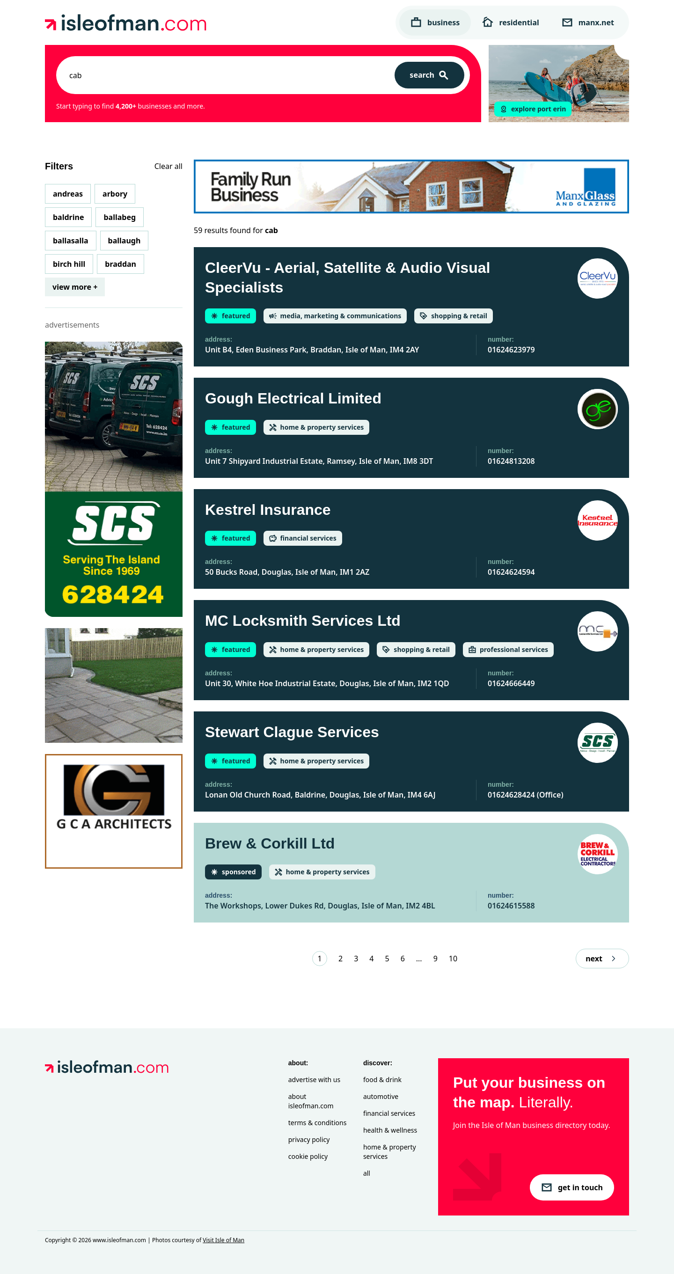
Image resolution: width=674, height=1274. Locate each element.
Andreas (68, 194)
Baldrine (68, 217)
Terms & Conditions (317, 1122)
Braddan (120, 264)
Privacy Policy (309, 1139)
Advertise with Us (314, 1079)
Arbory (115, 194)
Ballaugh (124, 240)
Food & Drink (382, 1079)
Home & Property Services (389, 1151)
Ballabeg (119, 217)
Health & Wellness (390, 1130)
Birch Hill (69, 264)
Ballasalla (70, 240)
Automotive (380, 1096)
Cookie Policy (308, 1156)
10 (453, 958)
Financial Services (389, 1113)
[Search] (429, 75)
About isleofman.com (311, 1101)
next (602, 958)
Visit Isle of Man (223, 1240)
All (366, 1173)
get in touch (572, 1187)
